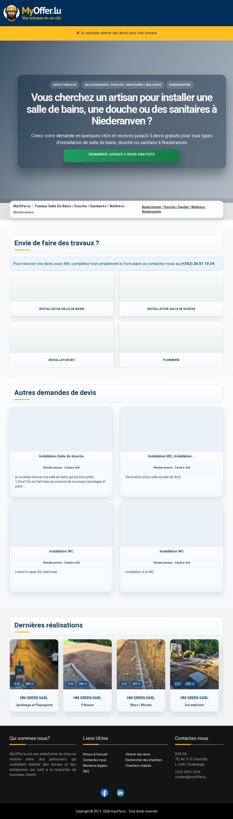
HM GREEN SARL (34, 698)
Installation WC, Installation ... (171, 456)
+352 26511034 (187, 772)
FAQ (86, 771)
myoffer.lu (118, 811)
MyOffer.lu (21, 206)
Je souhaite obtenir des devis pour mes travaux (116, 33)
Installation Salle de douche (61, 456)
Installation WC (61, 551)
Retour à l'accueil (95, 754)
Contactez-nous (94, 760)
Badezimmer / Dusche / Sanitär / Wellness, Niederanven (174, 209)
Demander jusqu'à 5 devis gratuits (122, 154)
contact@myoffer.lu (190, 777)
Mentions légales (95, 765)
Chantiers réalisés (138, 765)
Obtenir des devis (138, 754)
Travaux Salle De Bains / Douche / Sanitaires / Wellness (79, 206)
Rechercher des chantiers (144, 760)
